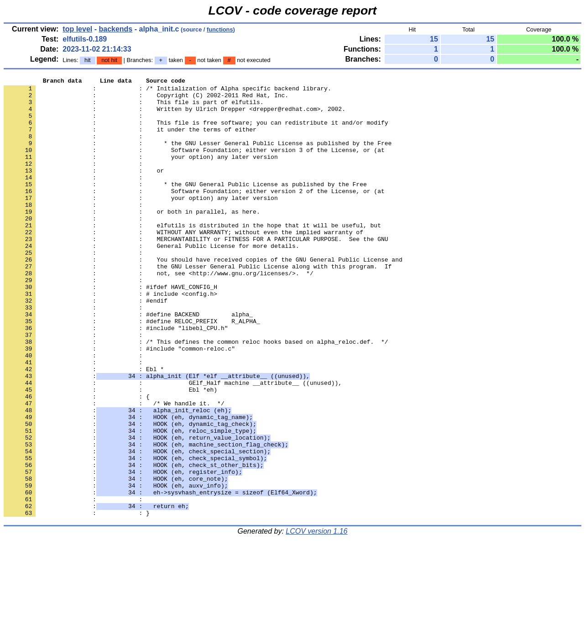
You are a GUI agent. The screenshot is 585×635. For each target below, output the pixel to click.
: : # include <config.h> (110, 337)
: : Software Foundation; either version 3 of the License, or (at (194, 165)
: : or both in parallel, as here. (132, 239)
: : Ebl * (84, 428)
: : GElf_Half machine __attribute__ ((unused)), (173, 444)
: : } (77, 600)
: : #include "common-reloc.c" (119, 403)
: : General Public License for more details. (151, 280)
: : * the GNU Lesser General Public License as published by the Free (198, 156)
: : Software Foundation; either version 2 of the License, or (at (194, 214)
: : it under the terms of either (130, 140)
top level (77, 29)
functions (220, 29)
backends (115, 29)
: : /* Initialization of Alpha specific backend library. (167, 91)
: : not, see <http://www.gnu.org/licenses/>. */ (158, 313)
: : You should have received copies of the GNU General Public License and (203, 296)
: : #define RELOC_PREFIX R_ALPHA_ (132, 370)
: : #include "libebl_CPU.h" (116, 378)
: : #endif (85, 345)
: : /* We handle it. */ (114, 469)
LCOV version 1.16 (316, 619)
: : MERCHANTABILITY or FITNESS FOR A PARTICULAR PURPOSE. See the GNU (196, 272)
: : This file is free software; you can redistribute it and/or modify (196, 132)
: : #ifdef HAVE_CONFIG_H (110, 329)
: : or (84, 189)
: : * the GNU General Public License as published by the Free (185, 206)
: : (75, 124)
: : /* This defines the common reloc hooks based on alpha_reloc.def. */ (196, 395)
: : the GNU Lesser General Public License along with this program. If (198, 304)
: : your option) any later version (141, 173)
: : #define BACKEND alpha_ (128, 362)
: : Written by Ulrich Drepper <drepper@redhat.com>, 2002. (174, 115)
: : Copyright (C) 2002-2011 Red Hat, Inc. (146, 99)
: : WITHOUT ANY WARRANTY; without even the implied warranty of (183, 263)
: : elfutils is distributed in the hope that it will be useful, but (192, 255)
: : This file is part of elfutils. (133, 107)
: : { (77, 461)
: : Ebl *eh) (110, 452)
